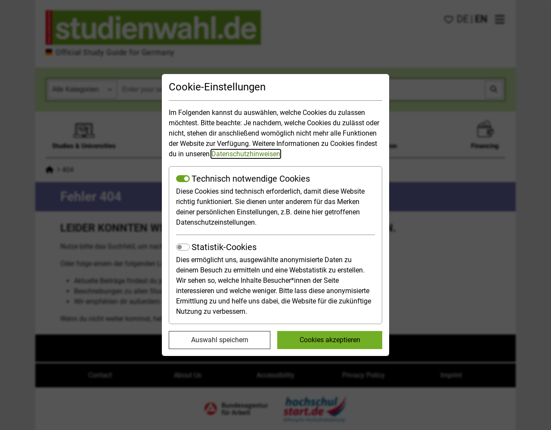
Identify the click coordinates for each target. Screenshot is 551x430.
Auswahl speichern (219, 340)
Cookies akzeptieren (330, 340)
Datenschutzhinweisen (245, 154)
